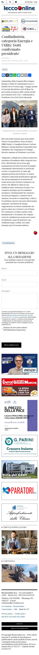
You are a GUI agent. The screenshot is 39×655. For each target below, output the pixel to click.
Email (4, 280)
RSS (15, 609)
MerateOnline (18, 606)
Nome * (4, 269)
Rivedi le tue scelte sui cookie (13, 617)
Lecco (5, 69)
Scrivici (19, 624)
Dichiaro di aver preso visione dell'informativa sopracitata (15, 328)
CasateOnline (7, 609)
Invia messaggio (11, 345)
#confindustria (8, 243)
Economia (6, 58)
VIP (27, 609)
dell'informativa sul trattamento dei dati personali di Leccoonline (17, 316)
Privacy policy (7, 614)
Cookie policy (20, 614)
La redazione (7, 606)
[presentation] (17, 337)
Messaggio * (6, 291)
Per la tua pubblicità (19, 628)
